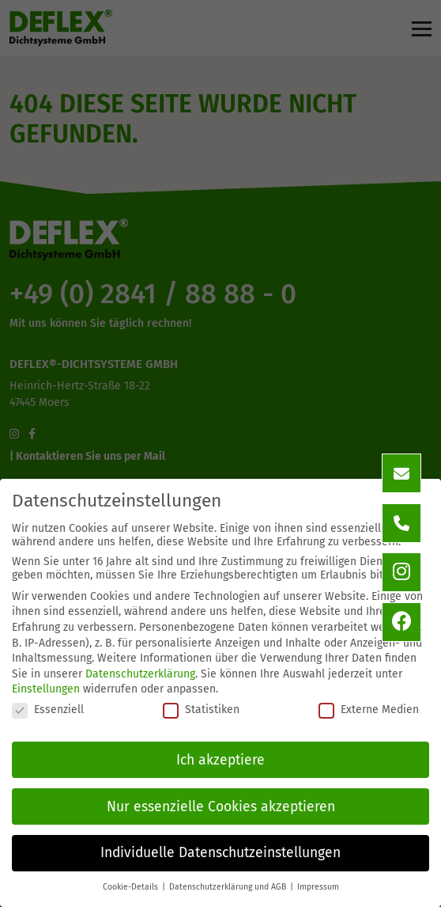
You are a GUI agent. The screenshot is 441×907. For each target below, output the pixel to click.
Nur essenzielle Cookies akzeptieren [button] (221, 807)
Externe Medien (368, 709)
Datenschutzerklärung (140, 674)
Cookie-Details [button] (131, 887)
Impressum (318, 887)
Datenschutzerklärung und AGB (228, 887)
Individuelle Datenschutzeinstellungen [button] (220, 852)
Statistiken (201, 709)
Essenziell (48, 709)
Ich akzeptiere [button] (220, 760)
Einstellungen (46, 689)
